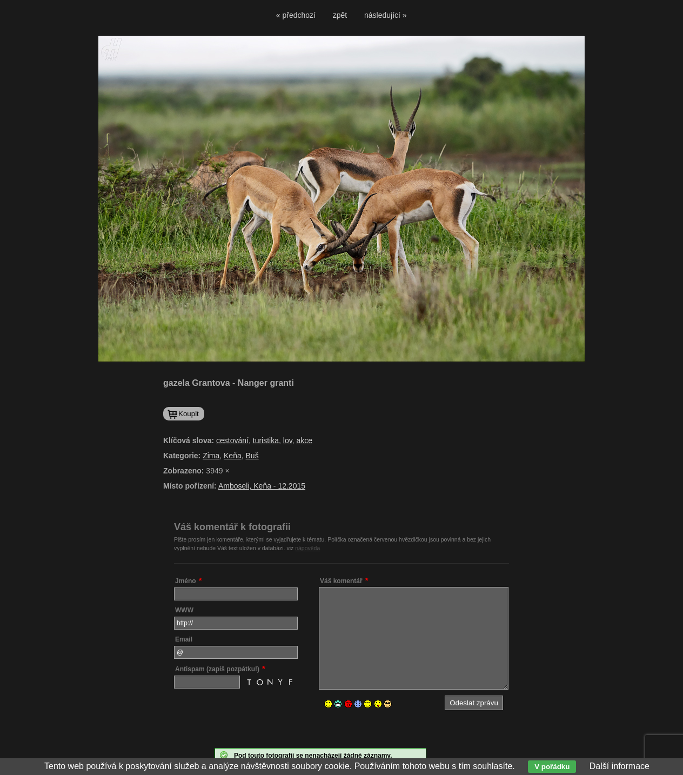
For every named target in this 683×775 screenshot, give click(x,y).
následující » (385, 15)
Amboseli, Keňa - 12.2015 (261, 486)
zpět (340, 15)
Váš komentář (341, 581)
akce (304, 440)
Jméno (185, 581)
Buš (252, 455)
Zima (211, 455)
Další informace (619, 766)
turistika (266, 440)
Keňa (233, 455)
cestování (232, 440)
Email (183, 639)
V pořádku (552, 767)
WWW (184, 610)
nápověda (307, 548)
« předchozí (296, 15)
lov (287, 440)
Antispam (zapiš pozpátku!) (217, 669)
